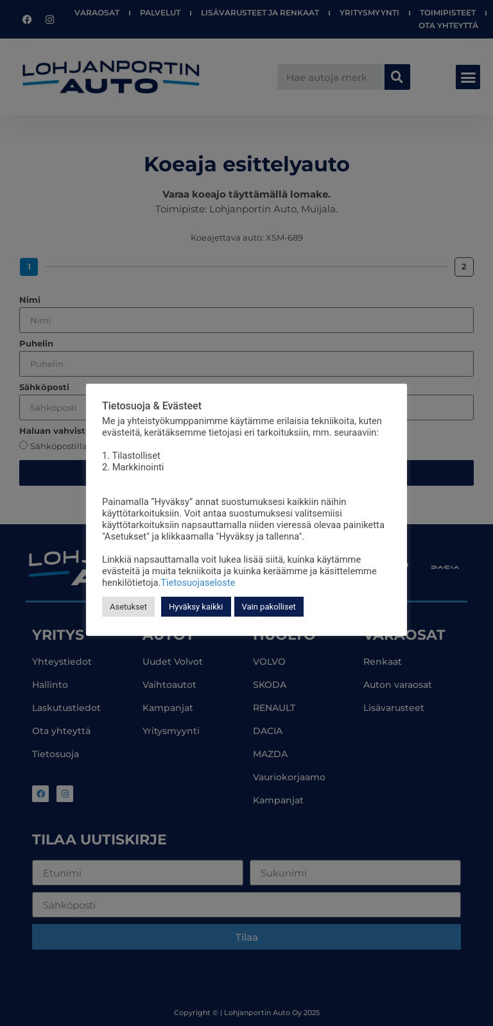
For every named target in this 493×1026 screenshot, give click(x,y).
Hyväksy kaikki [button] (196, 606)
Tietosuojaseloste (197, 582)
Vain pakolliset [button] (269, 606)
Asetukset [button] (128, 606)
